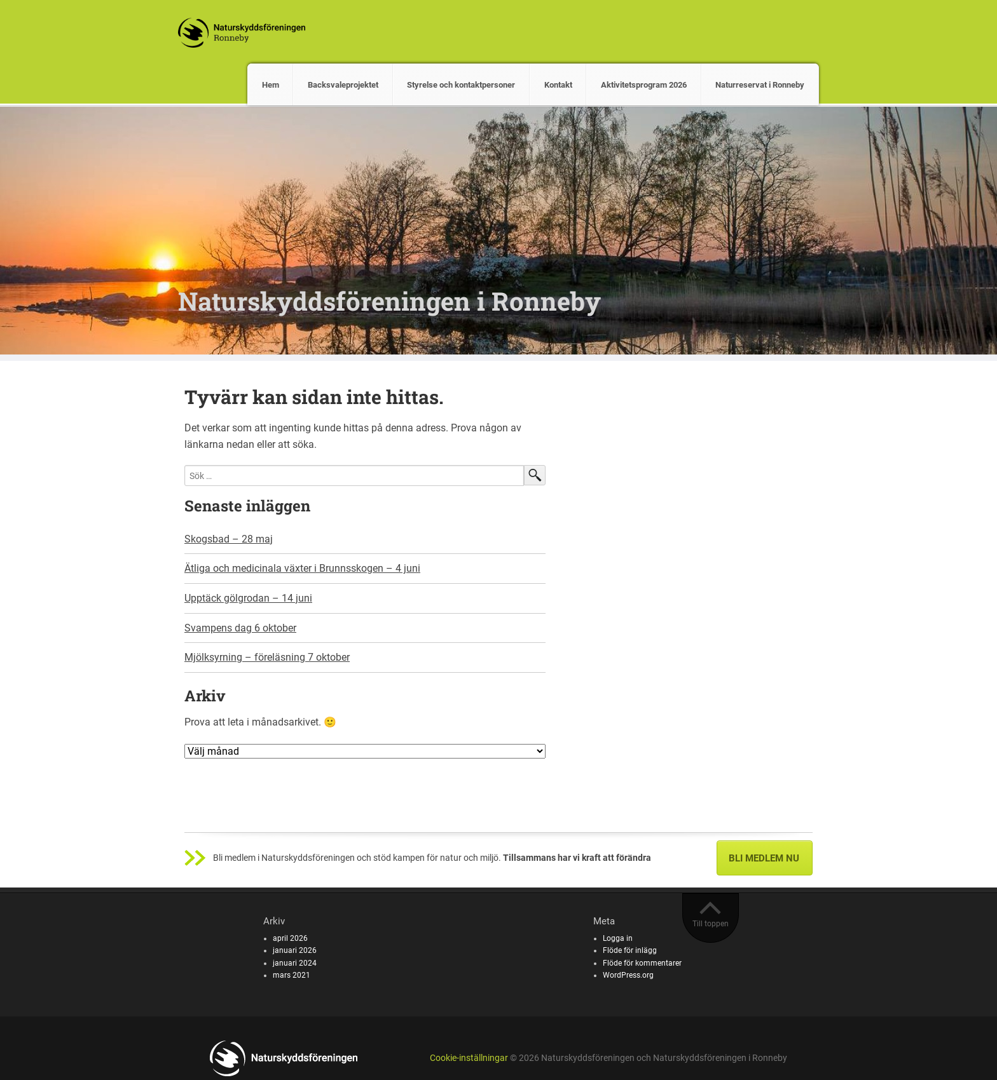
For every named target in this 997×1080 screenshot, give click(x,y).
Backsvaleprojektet (343, 85)
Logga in (618, 938)
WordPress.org (628, 975)
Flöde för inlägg (630, 950)
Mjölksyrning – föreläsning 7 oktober (267, 657)
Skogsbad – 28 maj (228, 539)
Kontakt (558, 85)
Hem (270, 85)
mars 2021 (291, 975)
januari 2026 (295, 950)
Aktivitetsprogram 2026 (644, 85)
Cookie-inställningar (469, 1058)
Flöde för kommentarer (642, 963)
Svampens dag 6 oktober (240, 628)
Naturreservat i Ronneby (759, 85)
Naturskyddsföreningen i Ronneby (389, 301)
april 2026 (290, 938)
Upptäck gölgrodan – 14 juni (248, 598)
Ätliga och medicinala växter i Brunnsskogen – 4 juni (302, 568)
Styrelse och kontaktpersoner (461, 85)
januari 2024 (295, 963)
